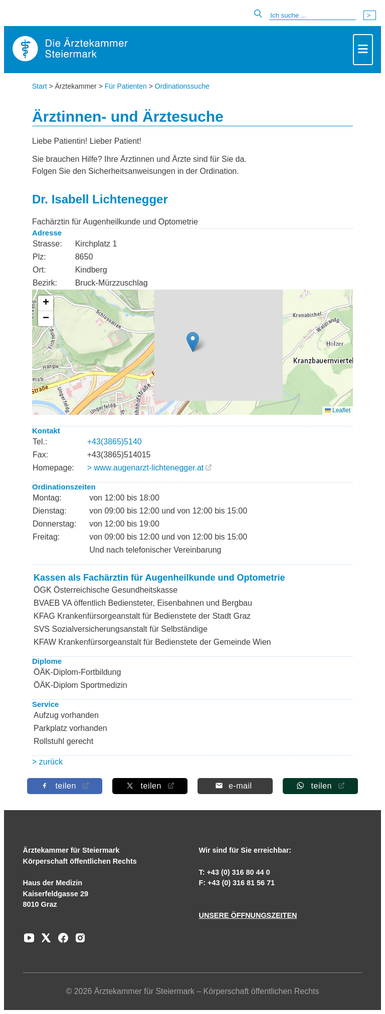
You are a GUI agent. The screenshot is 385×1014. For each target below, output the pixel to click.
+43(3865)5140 (114, 441)
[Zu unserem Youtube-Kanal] (29, 941)
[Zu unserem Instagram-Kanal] (77, 941)
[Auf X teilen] (150, 786)
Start (39, 86)
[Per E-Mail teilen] (235, 786)
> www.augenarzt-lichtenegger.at (145, 467)
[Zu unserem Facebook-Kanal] (60, 941)
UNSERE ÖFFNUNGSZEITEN (248, 915)
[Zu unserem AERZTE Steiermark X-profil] (43, 941)
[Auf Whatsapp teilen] (320, 786)
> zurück (47, 761)
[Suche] (312, 15)
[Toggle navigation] (363, 49)
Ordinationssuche (182, 86)
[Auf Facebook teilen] (65, 786)
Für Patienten (126, 86)
